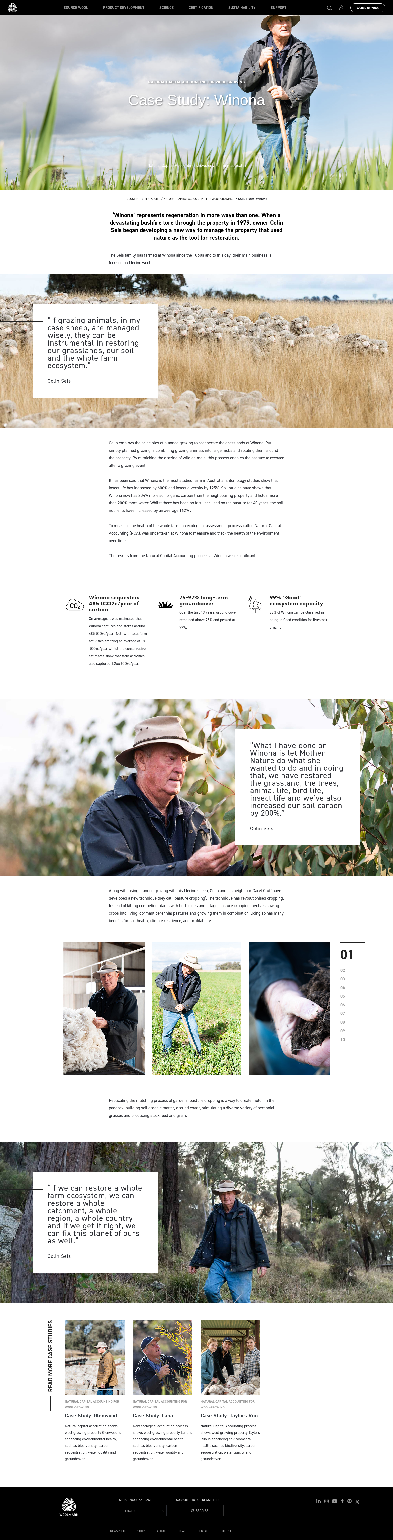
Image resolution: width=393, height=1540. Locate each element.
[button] (329, 7)
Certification (201, 7)
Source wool (76, 7)
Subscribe (199, 1510)
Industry (132, 199)
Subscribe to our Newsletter (197, 1500)
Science (166, 7)
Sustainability (242, 7)
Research (151, 199)
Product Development (123, 7)
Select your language (135, 1500)
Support (278, 7)
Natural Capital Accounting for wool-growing (198, 199)
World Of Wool (368, 8)
